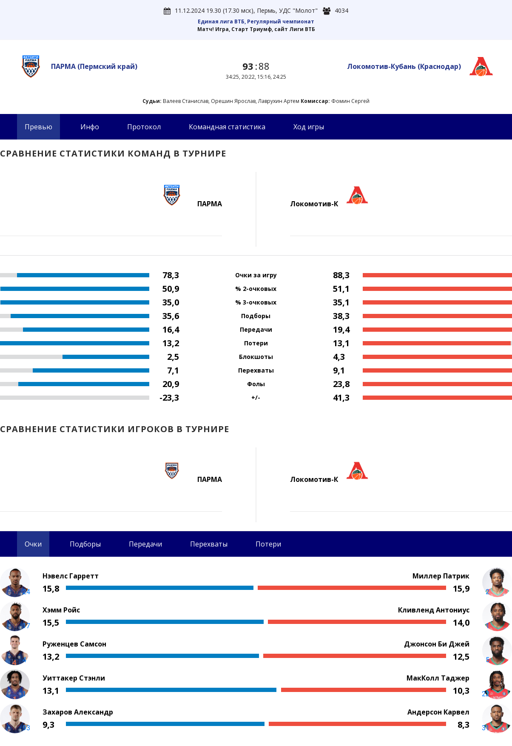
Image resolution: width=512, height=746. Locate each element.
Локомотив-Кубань (404, 66)
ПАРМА (94, 66)
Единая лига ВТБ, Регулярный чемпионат (256, 21)
